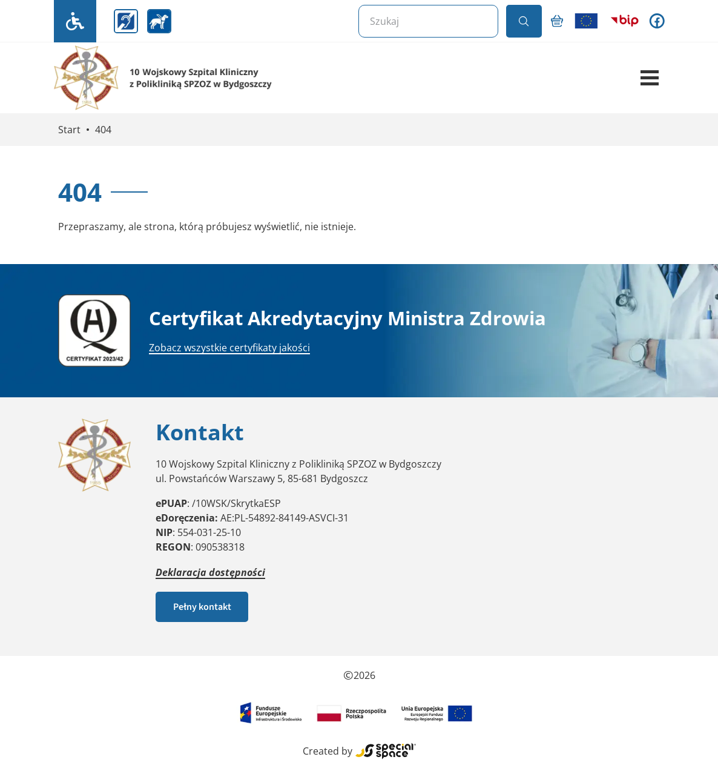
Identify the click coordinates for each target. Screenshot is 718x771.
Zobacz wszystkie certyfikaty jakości (229, 347)
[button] (649, 78)
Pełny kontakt (202, 607)
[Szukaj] (428, 21)
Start (69, 130)
